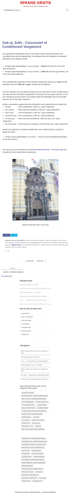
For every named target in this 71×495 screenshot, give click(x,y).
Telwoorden (36, 450)
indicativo (36, 423)
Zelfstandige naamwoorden (32, 469)
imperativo (26, 423)
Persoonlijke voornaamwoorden (34, 441)
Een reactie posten (6, 276)
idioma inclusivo (38, 420)
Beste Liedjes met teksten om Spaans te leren (35, 304)
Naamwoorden (27, 320)
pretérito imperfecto (30, 475)
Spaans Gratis (35, 3)
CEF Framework (27, 317)
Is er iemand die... (28, 405)
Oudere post (40, 261)
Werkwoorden (26, 331)
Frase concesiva (42, 402)
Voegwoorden (26, 327)
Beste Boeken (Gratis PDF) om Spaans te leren (35, 288)
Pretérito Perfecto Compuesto (34, 444)
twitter (14, 235)
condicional (26, 417)
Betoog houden (27, 392)
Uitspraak (25, 453)
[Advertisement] (35, 27)
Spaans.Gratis (16, 245)
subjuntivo (25, 334)
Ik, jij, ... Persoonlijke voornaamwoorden (33, 300)
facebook (7, 235)
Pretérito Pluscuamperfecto (33, 447)
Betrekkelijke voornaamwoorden (34, 395)
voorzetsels (37, 481)
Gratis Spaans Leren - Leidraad (30, 292)
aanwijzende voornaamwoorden (34, 411)
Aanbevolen (26, 313)
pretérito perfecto (29, 478)
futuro (36, 417)
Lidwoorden (42, 405)
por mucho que (27, 472)
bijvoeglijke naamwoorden (32, 414)
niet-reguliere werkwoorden (33, 429)
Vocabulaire (26, 324)
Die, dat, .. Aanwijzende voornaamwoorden (35, 375)
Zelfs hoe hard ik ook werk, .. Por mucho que (46, 150)
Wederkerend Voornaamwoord (33, 462)
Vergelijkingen (37, 453)
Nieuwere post (30, 261)
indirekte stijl (27, 426)
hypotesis (25, 420)
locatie (38, 426)
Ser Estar (25, 450)
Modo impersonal (28, 408)
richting (42, 478)
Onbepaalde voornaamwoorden (34, 438)
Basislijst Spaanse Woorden (29, 284)
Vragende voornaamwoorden (33, 459)
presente (39, 472)
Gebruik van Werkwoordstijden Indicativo (33, 296)
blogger (12, 268)
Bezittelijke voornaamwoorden (34, 399)
